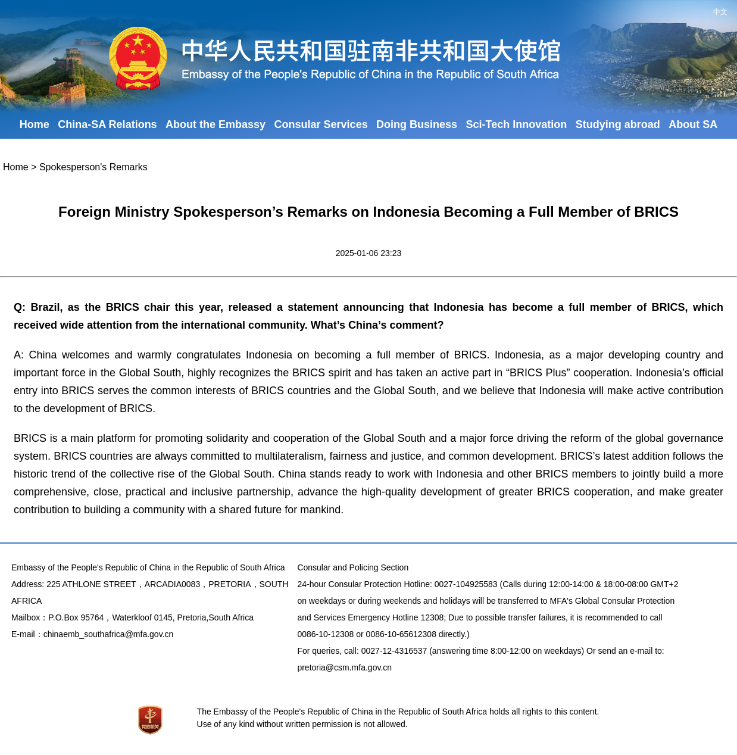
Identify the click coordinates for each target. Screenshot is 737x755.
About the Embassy (215, 124)
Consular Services (321, 124)
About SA (693, 124)
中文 (720, 12)
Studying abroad (618, 124)
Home (34, 124)
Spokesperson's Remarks (93, 167)
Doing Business (416, 124)
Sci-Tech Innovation (516, 124)
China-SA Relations (107, 124)
